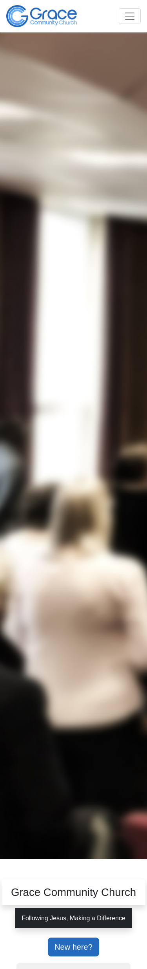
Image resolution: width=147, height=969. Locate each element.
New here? (73, 947)
